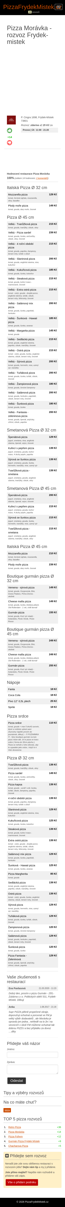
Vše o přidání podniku (22, 1182)
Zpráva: (11, 1062)
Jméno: (11, 1049)
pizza (7, 1110)
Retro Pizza (14, 1127)
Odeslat (16, 1081)
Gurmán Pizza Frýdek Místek (24, 1141)
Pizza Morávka (16, 1131)
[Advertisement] (32, 79)
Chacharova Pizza (18, 1146)
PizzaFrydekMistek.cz (32, 6)
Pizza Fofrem (15, 1136)
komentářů (42, 178)
